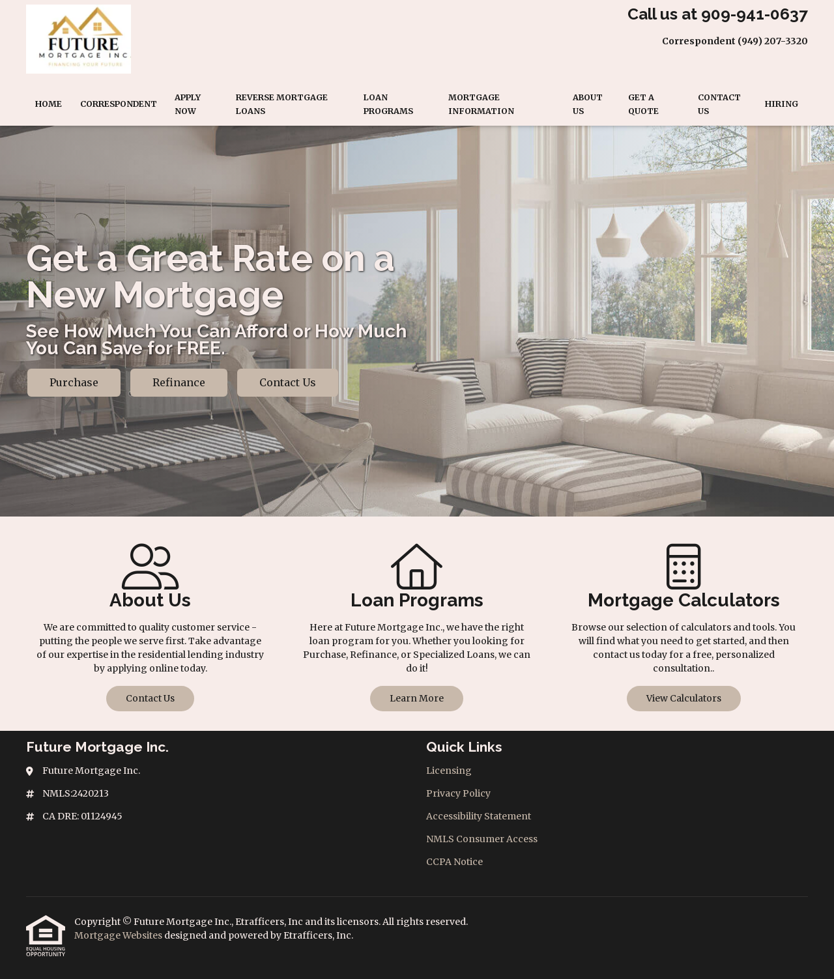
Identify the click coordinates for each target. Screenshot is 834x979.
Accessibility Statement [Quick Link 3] (478, 816)
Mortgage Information (481, 104)
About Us (588, 104)
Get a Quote (643, 104)
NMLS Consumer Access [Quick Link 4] (482, 839)
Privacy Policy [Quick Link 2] (458, 793)
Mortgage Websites (119, 935)
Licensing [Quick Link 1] (449, 770)
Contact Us (719, 104)
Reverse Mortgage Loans (282, 104)
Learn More (417, 698)
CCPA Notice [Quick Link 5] (454, 862)
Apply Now (188, 104)
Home (48, 104)
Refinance (178, 382)
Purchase (74, 382)
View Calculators (683, 698)
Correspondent (118, 104)
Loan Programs (388, 104)
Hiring (781, 104)
